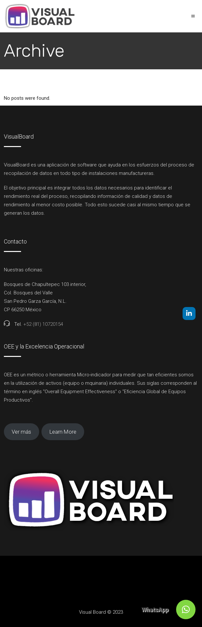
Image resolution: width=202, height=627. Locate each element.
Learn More (63, 431)
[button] (186, 609)
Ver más (21, 431)
